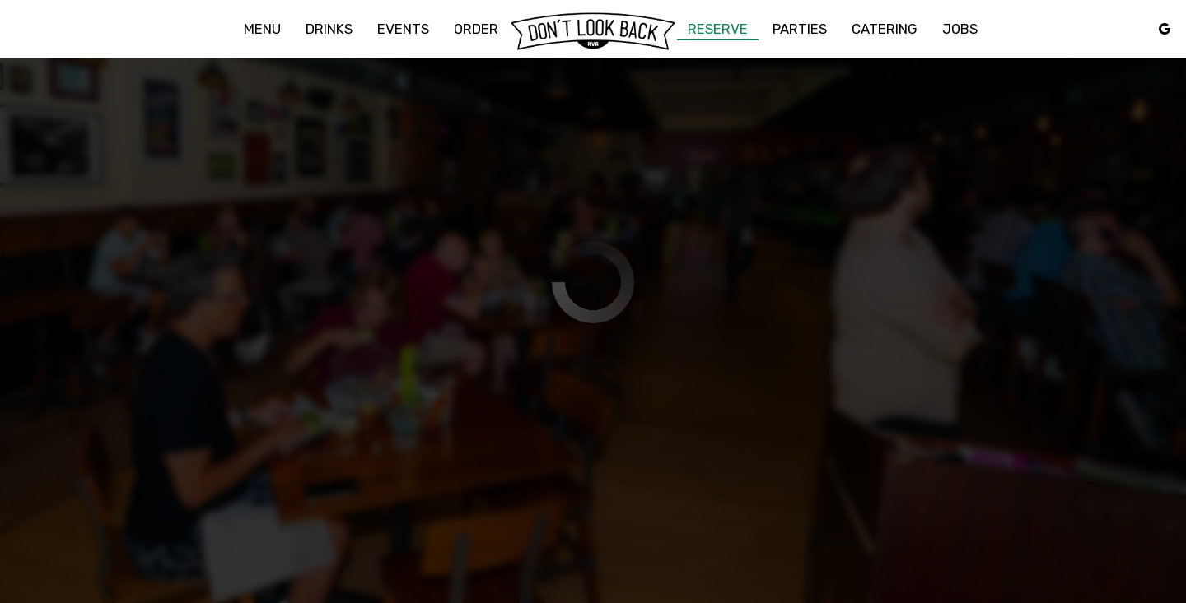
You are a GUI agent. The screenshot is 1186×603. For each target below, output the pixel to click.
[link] (593, 31)
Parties (800, 29)
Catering (885, 29)
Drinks (329, 29)
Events (403, 29)
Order (476, 29)
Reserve (718, 29)
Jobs (960, 29)
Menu (262, 29)
